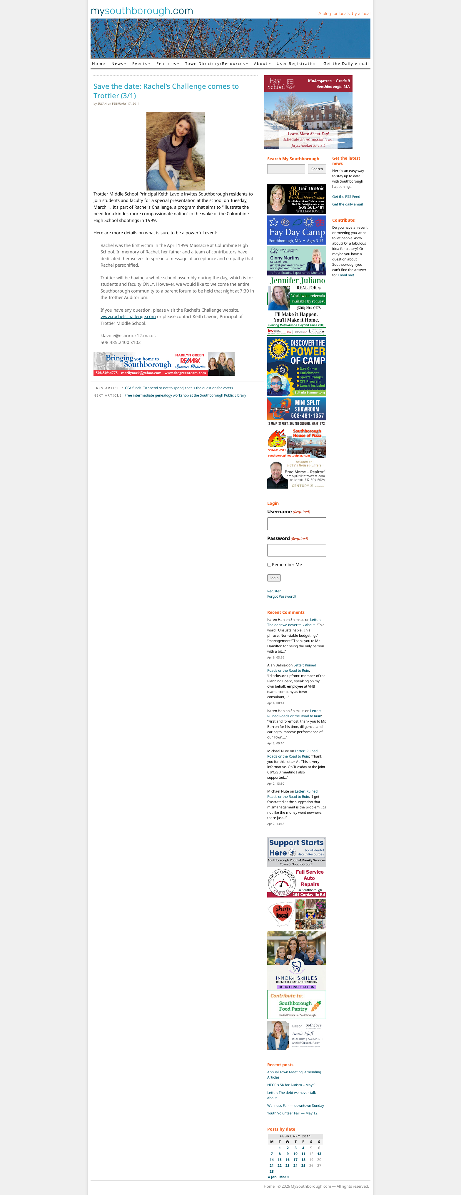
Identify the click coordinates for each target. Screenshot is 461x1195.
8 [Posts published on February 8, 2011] (280, 1153)
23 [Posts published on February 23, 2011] (287, 1165)
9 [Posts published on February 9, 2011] (288, 1153)
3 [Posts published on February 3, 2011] (296, 1147)
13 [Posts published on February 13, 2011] (319, 1153)
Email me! (346, 275)
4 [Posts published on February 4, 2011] (303, 1147)
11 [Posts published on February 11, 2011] (303, 1153)
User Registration (297, 63)
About (261, 63)
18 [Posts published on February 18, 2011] (303, 1159)
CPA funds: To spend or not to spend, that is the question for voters (179, 387)
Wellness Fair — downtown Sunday (295, 1105)
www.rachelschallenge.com (128, 316)
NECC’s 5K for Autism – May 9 (291, 1084)
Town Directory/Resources (215, 63)
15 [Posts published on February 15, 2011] (280, 1159)
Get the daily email (347, 204)
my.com (142, 10)
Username (288, 511)
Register (274, 591)
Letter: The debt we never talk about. (294, 622)
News (117, 63)
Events (140, 63)
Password (287, 538)
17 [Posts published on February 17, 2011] (295, 1159)
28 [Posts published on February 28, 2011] (272, 1171)
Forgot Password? (281, 596)
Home (98, 63)
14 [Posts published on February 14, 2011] (272, 1159)
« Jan (272, 1176)
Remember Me (287, 564)
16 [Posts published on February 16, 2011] (287, 1159)
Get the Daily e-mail (346, 63)
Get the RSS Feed (346, 196)
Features (166, 63)
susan (102, 103)
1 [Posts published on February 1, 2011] (280, 1147)
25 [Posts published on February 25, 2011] (303, 1165)
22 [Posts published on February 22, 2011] (280, 1165)
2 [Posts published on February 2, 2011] (288, 1147)
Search (317, 168)
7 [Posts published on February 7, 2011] (272, 1153)
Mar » (284, 1176)
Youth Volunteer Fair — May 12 (292, 1113)
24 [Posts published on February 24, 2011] (295, 1165)
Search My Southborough (293, 158)
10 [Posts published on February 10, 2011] (295, 1153)
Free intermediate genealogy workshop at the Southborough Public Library (185, 395)
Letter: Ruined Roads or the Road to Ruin (291, 668)
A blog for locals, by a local (344, 13)
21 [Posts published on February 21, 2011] (272, 1165)
